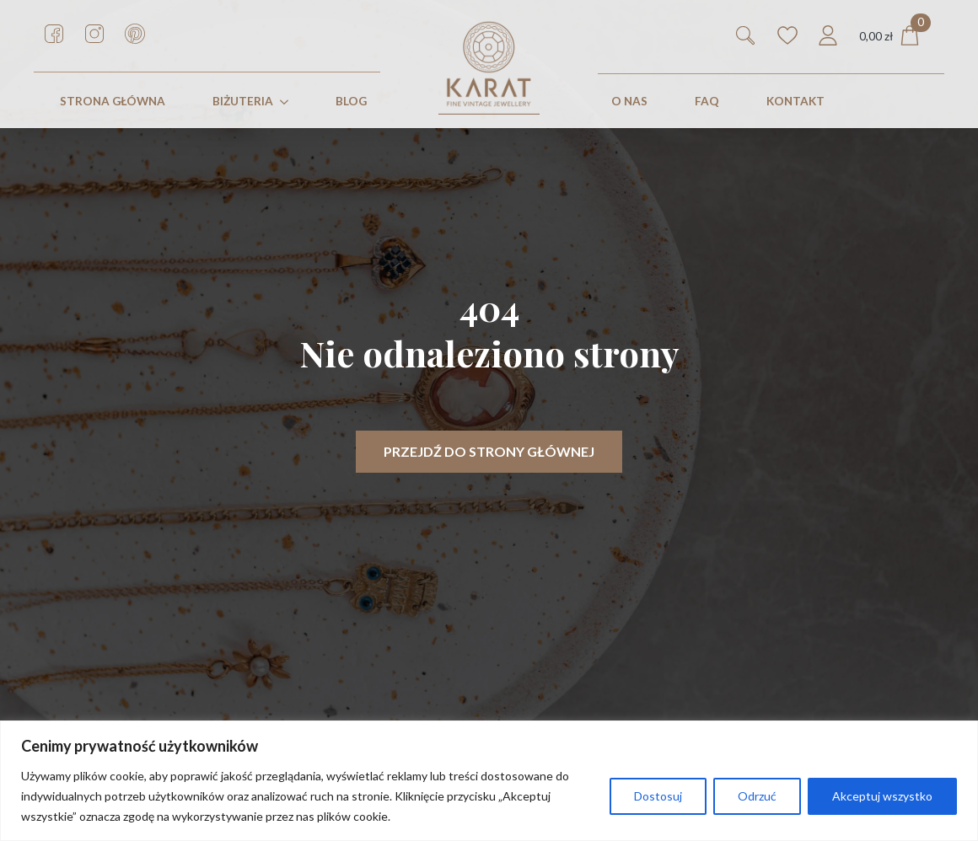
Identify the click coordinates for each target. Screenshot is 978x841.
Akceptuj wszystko (882, 796)
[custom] (54, 33)
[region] (489, 780)
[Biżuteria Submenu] (287, 102)
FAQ (707, 101)
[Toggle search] (745, 35)
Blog (351, 101)
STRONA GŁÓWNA (112, 101)
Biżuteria (242, 101)
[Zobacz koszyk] (889, 35)
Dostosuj (658, 796)
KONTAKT (795, 101)
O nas (629, 101)
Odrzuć (757, 796)
